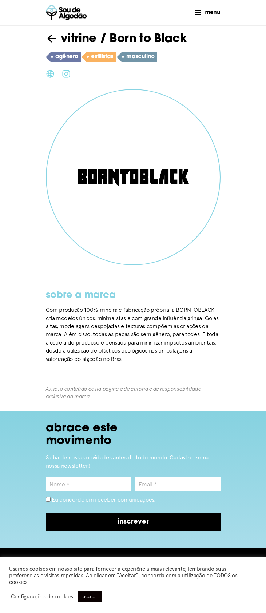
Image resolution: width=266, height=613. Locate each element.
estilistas (100, 57)
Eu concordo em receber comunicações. (101, 499)
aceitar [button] (90, 596)
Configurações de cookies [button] (42, 596)
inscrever (133, 521)
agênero (64, 57)
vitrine (71, 39)
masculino (138, 57)
